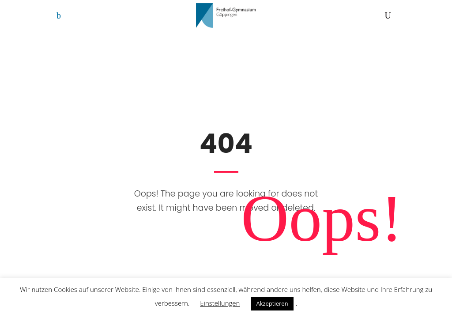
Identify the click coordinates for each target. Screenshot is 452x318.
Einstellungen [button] (220, 303)
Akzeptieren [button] (272, 303)
